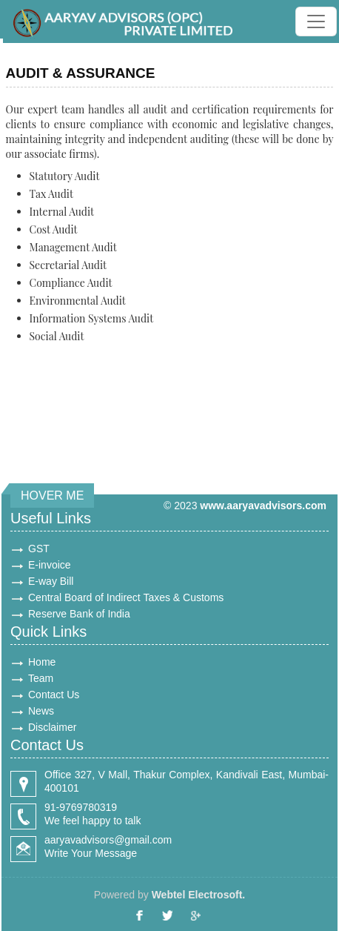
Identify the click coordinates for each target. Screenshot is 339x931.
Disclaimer (52, 727)
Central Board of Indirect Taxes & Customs (126, 597)
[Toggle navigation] (316, 21)
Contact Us (53, 694)
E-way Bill (50, 581)
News (41, 711)
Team (40, 678)
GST (39, 548)
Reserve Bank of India (79, 614)
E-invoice (49, 565)
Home (42, 662)
